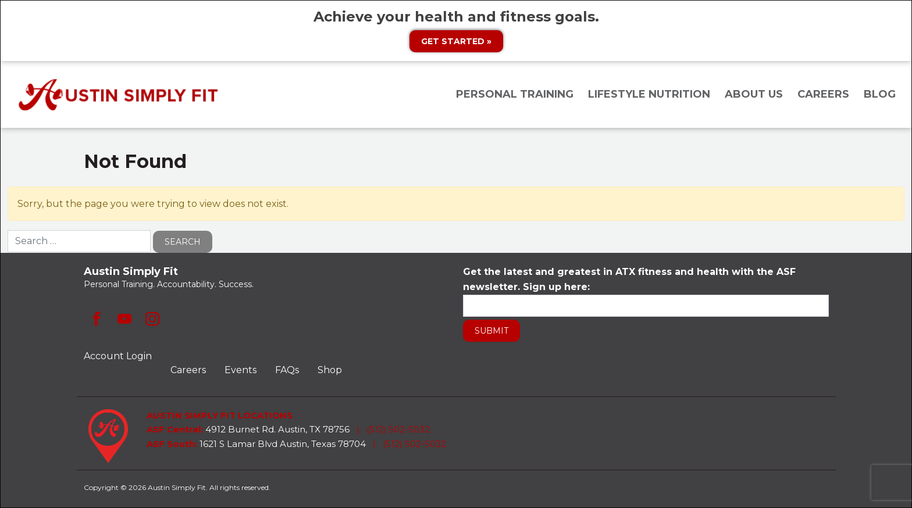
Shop (330, 369)
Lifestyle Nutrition (649, 94)
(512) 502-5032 (398, 429)
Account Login (118, 356)
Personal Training (514, 94)
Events (240, 369)
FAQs (287, 369)
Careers (823, 94)
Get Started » (456, 41)
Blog (880, 94)
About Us (754, 94)
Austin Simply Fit (120, 94)
